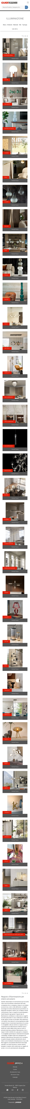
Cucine (15, 1069)
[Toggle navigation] (28, 2)
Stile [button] (20, 25)
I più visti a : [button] (15, 29)
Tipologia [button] (24, 25)
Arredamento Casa (15, 1072)
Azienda (15, 1067)
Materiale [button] (15, 25)
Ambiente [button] (9, 25)
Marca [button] (4, 25)
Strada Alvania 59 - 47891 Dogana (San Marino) (15, 1086)
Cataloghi (15, 1077)
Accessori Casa (15, 1074)
